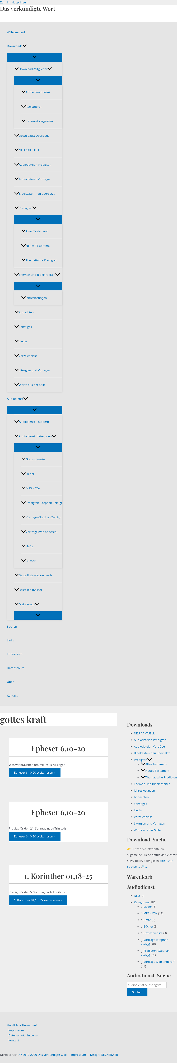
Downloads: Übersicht (31, 136)
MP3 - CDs (150, 913)
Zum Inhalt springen (14, 2)
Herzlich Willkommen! (22, 1025)
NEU (137, 896)
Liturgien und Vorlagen (32, 370)
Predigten (25, 208)
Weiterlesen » (34, 772)
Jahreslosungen (34, 298)
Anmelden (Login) (35, 92)
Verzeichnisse (25, 356)
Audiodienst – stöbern (31, 422)
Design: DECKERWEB (104, 1055)
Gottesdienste (33, 459)
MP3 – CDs (30, 488)
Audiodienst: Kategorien (35, 436)
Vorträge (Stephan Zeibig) (40, 517)
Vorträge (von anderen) (39, 532)
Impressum (14, 654)
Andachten (24, 312)
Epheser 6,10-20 (58, 748)
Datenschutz (15, 668)
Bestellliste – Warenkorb (33, 575)
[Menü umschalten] (34, 57)
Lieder (20, 341)
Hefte (27, 546)
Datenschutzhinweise (23, 1035)
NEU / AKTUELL (27, 150)
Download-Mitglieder (33, 69)
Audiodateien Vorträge (32, 179)
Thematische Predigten (39, 260)
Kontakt (12, 696)
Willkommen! (16, 32)
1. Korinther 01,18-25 (58, 876)
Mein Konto (26, 604)
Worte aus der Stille (29, 385)
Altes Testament (34, 231)
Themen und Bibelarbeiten (37, 275)
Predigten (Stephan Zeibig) (41, 503)
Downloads (17, 46)
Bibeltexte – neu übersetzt (34, 194)
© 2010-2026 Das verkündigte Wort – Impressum (52, 1055)
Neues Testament (35, 246)
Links (10, 640)
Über (10, 682)
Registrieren (31, 107)
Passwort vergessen (37, 121)
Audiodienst (17, 399)
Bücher (28, 561)
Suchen (12, 626)
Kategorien (141, 902)
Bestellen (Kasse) (28, 590)
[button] (24, 46)
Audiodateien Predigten (32, 165)
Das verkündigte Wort (27, 8)
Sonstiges (23, 327)
